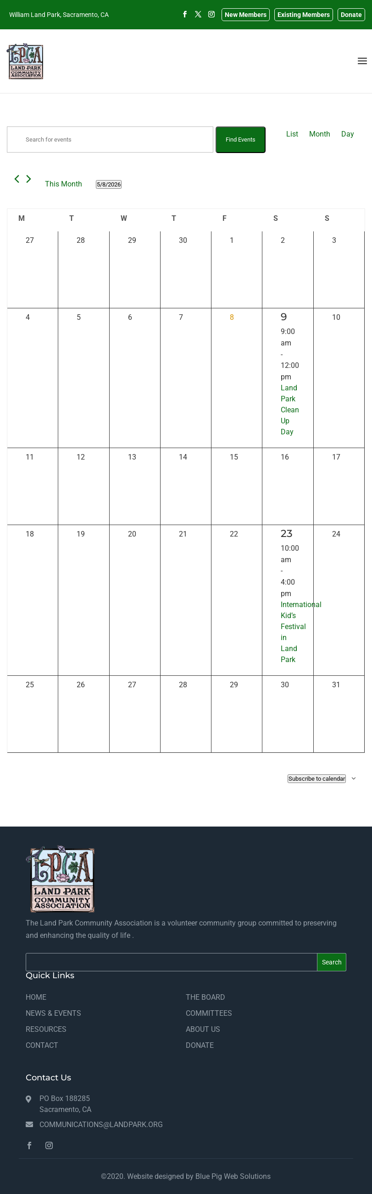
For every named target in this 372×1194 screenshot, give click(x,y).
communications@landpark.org (101, 1124)
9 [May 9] (284, 317)
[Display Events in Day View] (347, 134)
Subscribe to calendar (317, 778)
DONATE (200, 1045)
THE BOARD (205, 997)
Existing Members (304, 14)
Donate (351, 14)
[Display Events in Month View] (319, 134)
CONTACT (42, 1045)
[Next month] (28, 179)
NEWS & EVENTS (53, 1013)
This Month (63, 184)
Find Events (240, 139)
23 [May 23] (287, 533)
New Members (246, 14)
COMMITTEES (209, 1013)
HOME (36, 997)
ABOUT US (203, 1029)
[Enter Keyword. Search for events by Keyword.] (110, 139)
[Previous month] (16, 179)
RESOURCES (46, 1029)
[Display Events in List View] (292, 134)
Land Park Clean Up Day (290, 409)
